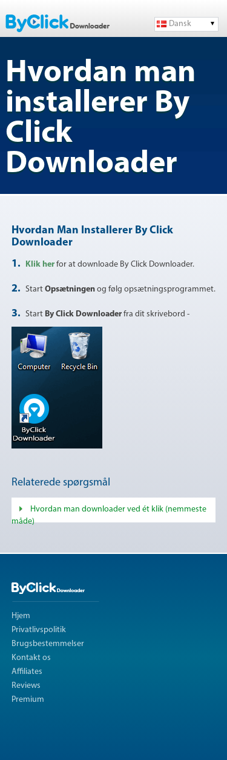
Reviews (26, 685)
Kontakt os (31, 657)
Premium (28, 699)
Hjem (21, 616)
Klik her (40, 264)
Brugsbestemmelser (48, 643)
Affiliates (27, 671)
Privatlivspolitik (39, 630)
